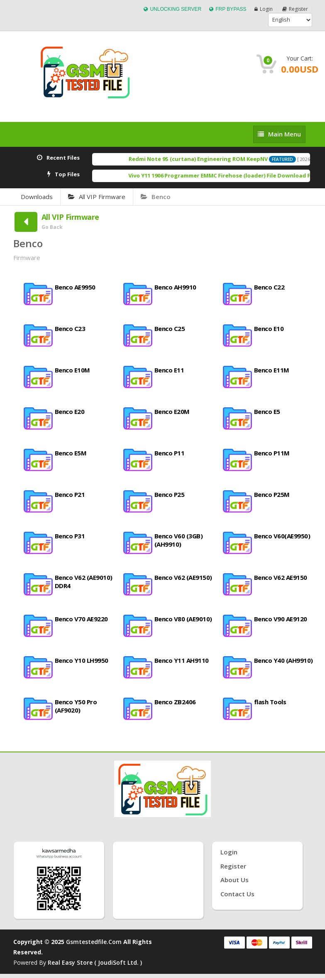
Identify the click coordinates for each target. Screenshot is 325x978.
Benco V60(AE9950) (282, 536)
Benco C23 (70, 328)
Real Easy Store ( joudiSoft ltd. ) (95, 962)
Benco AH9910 (175, 287)
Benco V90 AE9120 (280, 619)
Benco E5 (267, 411)
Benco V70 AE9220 (81, 619)
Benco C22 (269, 287)
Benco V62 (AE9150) (183, 577)
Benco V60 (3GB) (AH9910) (178, 540)
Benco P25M (272, 494)
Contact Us (237, 894)
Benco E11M (271, 370)
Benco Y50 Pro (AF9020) (76, 706)
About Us (234, 880)
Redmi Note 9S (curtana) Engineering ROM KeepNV (206, 159)
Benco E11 (169, 370)
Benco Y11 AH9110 (181, 660)
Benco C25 (169, 328)
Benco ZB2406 (175, 702)
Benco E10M (72, 370)
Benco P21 (70, 494)
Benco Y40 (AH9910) (283, 660)
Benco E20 (70, 411)
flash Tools (270, 702)
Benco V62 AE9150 (280, 577)
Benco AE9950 (75, 287)
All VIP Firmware (96, 196)
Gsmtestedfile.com (94, 942)
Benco (156, 196)
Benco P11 (169, 453)
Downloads (37, 196)
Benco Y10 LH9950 (81, 660)
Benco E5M (71, 453)
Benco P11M (272, 453)
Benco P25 (169, 494)
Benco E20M (172, 411)
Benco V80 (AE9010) (183, 619)
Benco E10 (269, 328)
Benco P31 (70, 536)
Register (295, 9)
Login (263, 9)
